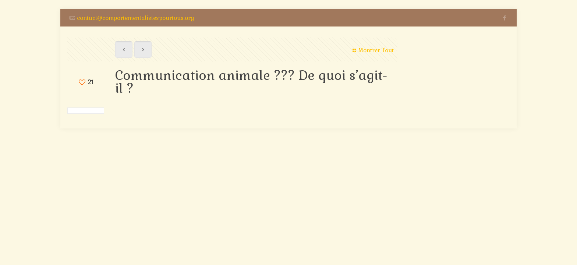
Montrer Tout (372, 50)
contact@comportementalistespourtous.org (135, 17)
